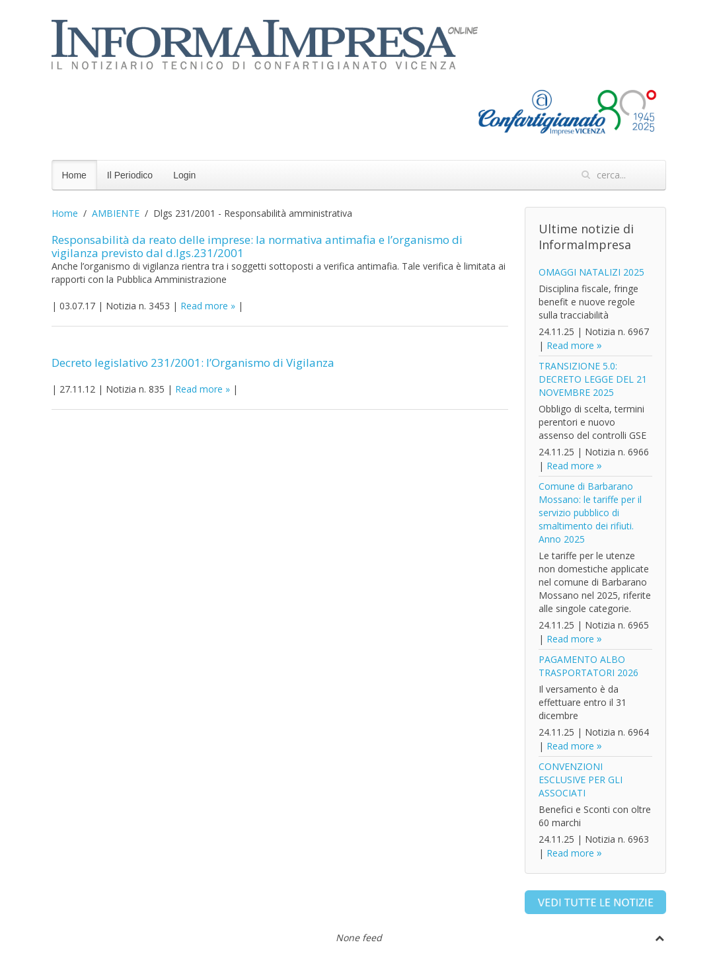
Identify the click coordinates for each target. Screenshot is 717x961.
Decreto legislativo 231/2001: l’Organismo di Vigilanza (193, 362)
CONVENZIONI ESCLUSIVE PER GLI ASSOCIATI (581, 779)
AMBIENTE (115, 213)
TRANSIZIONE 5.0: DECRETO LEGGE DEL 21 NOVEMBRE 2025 (593, 379)
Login (184, 175)
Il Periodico (130, 175)
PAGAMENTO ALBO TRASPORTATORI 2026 (588, 666)
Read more (204, 305)
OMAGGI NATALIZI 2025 (591, 272)
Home (74, 175)
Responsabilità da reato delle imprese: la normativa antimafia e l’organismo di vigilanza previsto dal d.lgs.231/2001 (257, 246)
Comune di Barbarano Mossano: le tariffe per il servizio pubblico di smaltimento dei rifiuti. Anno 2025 (590, 512)
